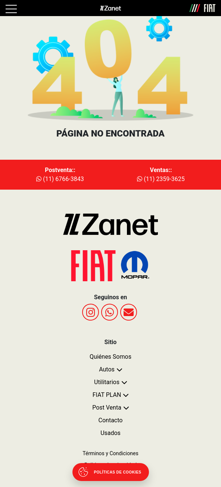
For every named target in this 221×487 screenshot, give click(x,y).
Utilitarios (106, 382)
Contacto (111, 420)
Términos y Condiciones (110, 453)
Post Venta (106, 407)
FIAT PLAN (107, 394)
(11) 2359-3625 (160, 179)
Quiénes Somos (110, 356)
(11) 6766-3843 (60, 179)
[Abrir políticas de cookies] (110, 472)
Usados (110, 433)
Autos (107, 369)
